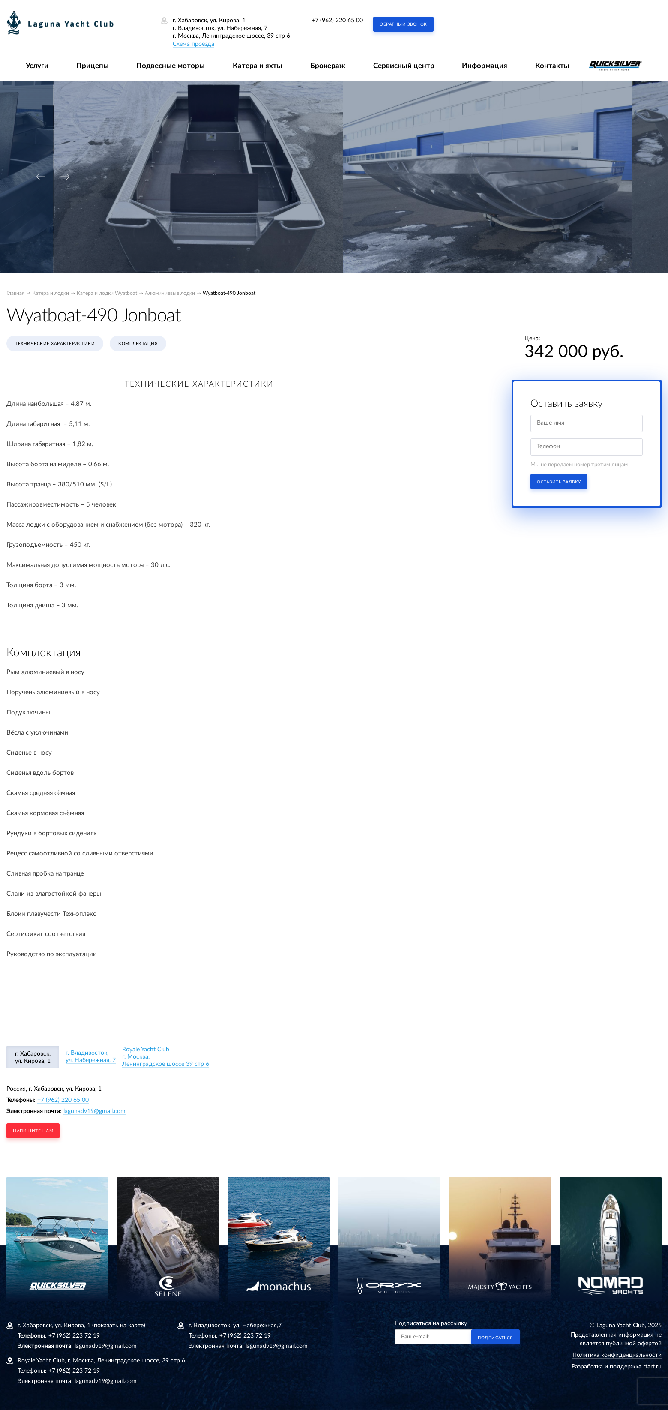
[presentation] (40, 176)
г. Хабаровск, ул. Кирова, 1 (33, 1057)
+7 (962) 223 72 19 (74, 1336)
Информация (484, 65)
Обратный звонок (403, 24)
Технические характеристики (55, 344)
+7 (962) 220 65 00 (337, 21)
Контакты (552, 65)
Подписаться (495, 1338)
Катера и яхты (257, 65)
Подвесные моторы (170, 65)
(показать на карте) (118, 1326)
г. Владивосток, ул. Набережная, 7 (91, 1056)
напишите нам (33, 1131)
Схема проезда (193, 44)
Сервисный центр (403, 65)
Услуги (37, 65)
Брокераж (327, 65)
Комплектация (138, 344)
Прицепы (92, 65)
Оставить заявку (559, 482)
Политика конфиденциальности (617, 1355)
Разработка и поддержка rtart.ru (617, 1367)
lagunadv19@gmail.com (94, 1111)
